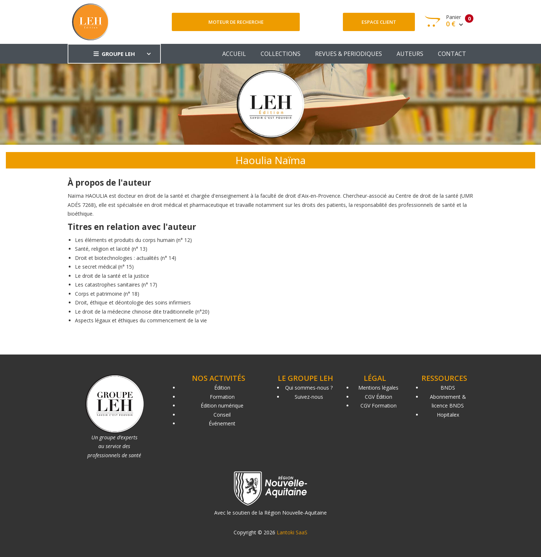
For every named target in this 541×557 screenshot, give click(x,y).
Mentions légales (378, 387)
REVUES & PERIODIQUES (348, 54)
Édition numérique (222, 405)
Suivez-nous (309, 396)
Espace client (379, 22)
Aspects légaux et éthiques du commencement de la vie (141, 320)
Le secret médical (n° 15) (104, 266)
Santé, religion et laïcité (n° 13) (111, 248)
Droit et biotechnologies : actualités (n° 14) (125, 257)
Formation (222, 396)
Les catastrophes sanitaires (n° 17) (116, 284)
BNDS (447, 387)
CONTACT (452, 54)
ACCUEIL (234, 54)
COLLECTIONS (280, 54)
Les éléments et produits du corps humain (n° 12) (133, 239)
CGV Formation (378, 405)
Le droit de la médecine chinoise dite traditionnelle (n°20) (142, 311)
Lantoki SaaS (292, 532)
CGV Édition (378, 396)
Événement (222, 423)
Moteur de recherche (236, 22)
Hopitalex (448, 414)
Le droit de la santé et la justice (112, 275)
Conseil (222, 414)
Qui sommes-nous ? (309, 387)
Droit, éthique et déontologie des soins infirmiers (133, 302)
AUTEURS (410, 54)
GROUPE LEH (114, 53)
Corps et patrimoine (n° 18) (107, 293)
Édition (222, 387)
